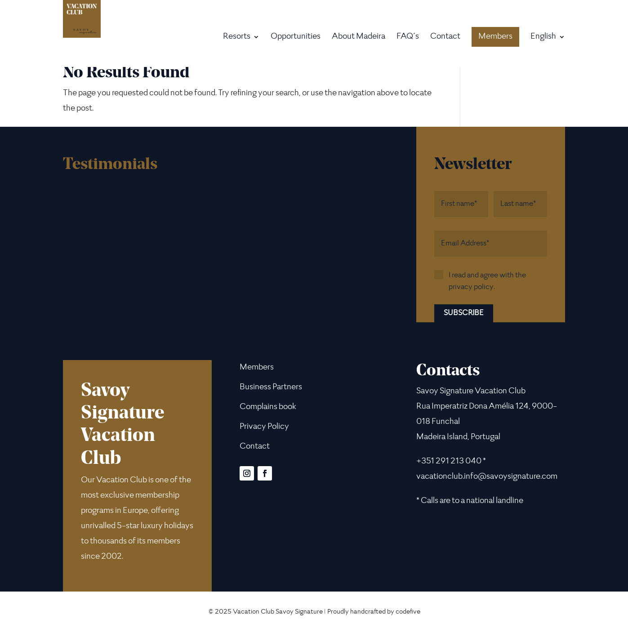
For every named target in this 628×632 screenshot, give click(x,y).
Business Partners (271, 387)
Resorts (236, 37)
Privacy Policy (264, 427)
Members (495, 36)
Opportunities (296, 37)
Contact (445, 37)
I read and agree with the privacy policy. (487, 281)
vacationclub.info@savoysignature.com (486, 476)
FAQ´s (407, 37)
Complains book (268, 407)
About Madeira (358, 37)
